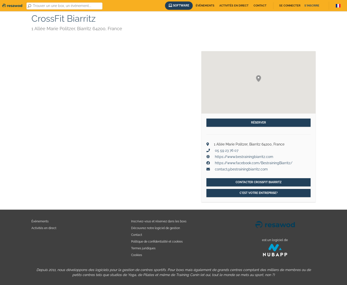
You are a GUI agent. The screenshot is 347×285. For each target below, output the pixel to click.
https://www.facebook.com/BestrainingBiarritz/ (253, 163)
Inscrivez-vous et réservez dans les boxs (158, 221)
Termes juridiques (143, 248)
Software (179, 5)
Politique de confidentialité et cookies (157, 241)
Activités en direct (234, 5)
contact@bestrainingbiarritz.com (241, 169)
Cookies (136, 255)
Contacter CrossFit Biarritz (259, 182)
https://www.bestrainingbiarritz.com (244, 157)
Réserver (258, 122)
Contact (260, 5)
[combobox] (66, 6)
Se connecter (289, 5)
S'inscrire (311, 5)
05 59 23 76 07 (226, 150)
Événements (205, 5)
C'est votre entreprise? (259, 193)
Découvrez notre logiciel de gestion (155, 228)
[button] (258, 78)
